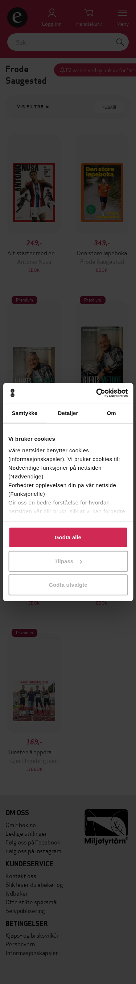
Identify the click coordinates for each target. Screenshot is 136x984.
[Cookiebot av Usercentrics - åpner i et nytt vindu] (97, 393)
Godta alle (68, 537)
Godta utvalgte (68, 585)
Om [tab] (111, 413)
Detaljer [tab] (68, 413)
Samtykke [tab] (24, 413)
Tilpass (68, 561)
